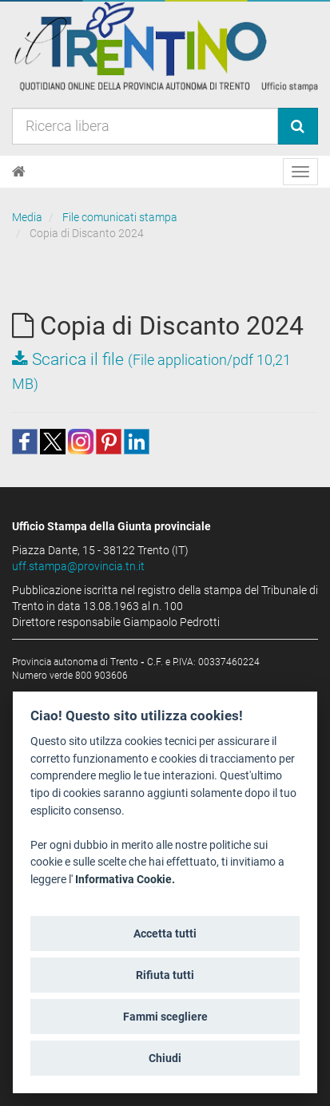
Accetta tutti (165, 933)
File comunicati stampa (119, 217)
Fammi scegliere (165, 1016)
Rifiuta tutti (165, 975)
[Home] (19, 172)
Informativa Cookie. (125, 879)
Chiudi (165, 1058)
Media (27, 217)
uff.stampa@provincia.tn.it (78, 566)
